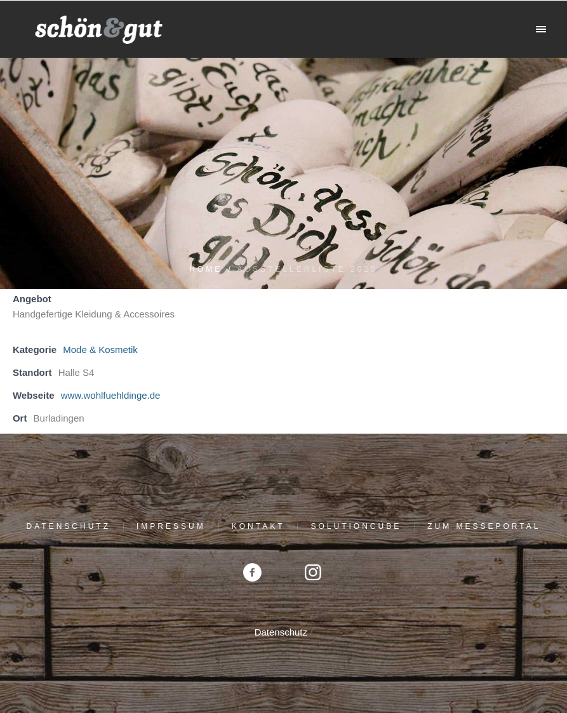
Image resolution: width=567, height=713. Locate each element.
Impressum (171, 526)
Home (205, 269)
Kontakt (258, 526)
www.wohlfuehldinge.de (111, 395)
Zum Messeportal (483, 526)
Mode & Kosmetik (100, 349)
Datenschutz (68, 526)
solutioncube (355, 526)
